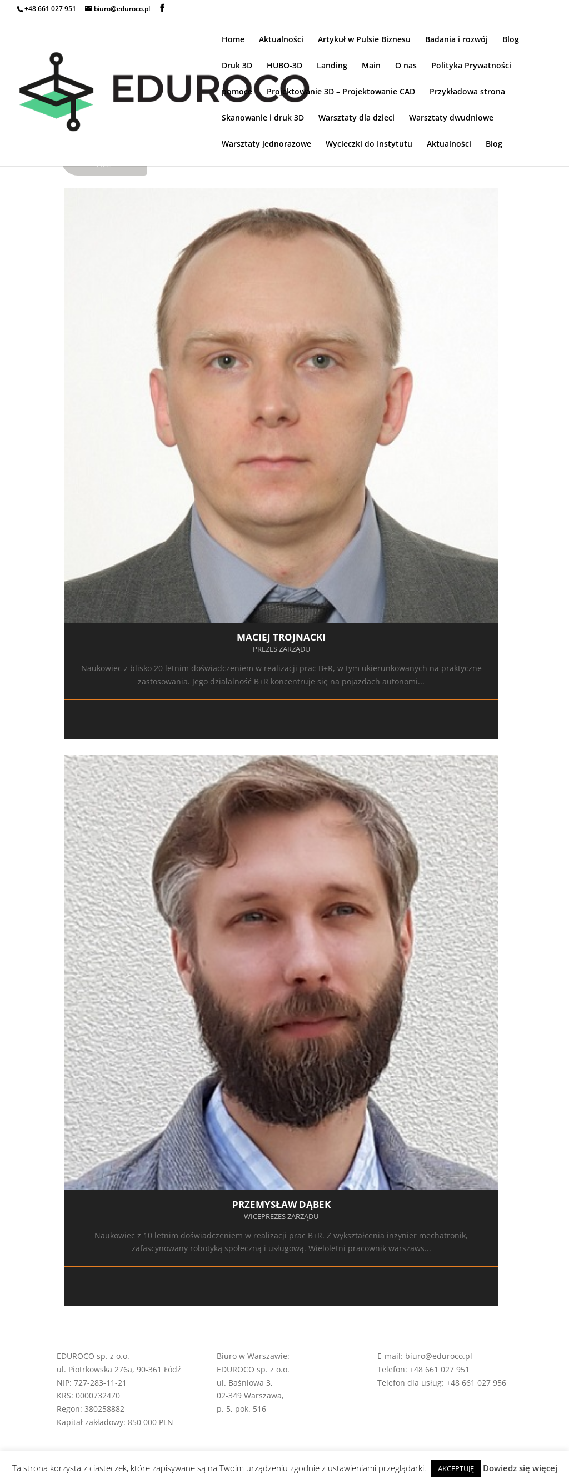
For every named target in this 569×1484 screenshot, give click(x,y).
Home (233, 40)
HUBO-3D (284, 66)
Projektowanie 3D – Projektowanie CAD (341, 92)
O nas (406, 66)
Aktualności (281, 40)
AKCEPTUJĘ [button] (456, 1468)
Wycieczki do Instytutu (369, 144)
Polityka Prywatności (471, 66)
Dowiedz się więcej (520, 1467)
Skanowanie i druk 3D (263, 118)
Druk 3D (237, 66)
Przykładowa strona (467, 92)
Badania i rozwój (456, 40)
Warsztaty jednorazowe (266, 144)
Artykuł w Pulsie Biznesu (364, 40)
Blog (510, 40)
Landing (332, 66)
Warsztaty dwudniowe (451, 118)
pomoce (237, 92)
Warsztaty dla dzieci (356, 118)
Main (371, 66)
